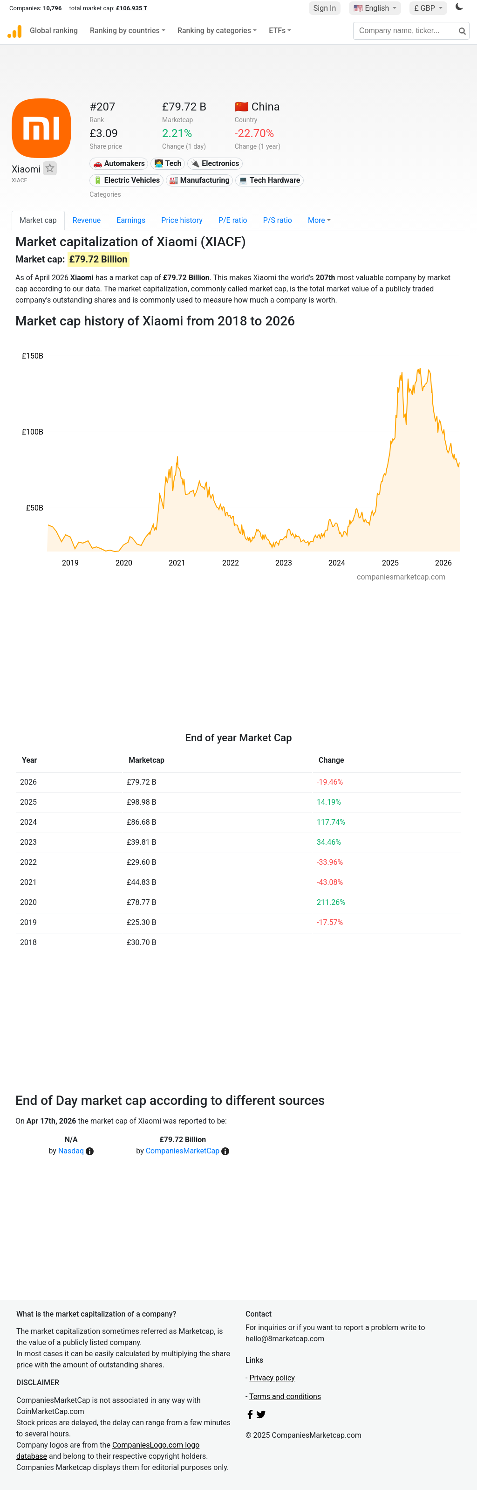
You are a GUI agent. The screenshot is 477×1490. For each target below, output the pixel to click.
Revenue (87, 220)
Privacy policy (272, 1377)
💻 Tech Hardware (269, 180)
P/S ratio (277, 220)
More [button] (316, 220)
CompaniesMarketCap (183, 1150)
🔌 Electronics (215, 163)
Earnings (130, 220)
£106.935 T (131, 8)
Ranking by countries (125, 30)
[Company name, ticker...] (411, 31)
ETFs (277, 30)
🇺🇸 (372, 8)
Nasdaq (71, 1150)
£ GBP (425, 8)
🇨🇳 (257, 106)
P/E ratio (232, 220)
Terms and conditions (285, 1396)
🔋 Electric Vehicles (126, 180)
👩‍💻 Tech (168, 163)
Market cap (38, 220)
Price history (182, 220)
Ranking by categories (214, 30)
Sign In (324, 8)
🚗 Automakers (119, 163)
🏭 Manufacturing (199, 180)
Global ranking (54, 30)
